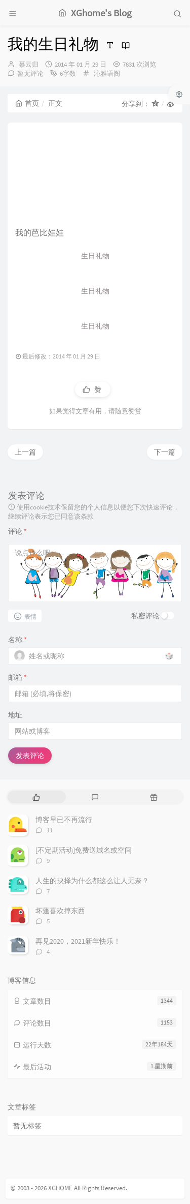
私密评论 (145, 615)
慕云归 (29, 64)
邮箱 (17, 677)
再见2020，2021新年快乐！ (78, 941)
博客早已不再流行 (63, 819)
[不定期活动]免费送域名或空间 (83, 850)
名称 (17, 639)
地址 (15, 714)
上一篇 (25, 452)
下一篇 (164, 452)
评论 (17, 531)
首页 (27, 103)
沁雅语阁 (107, 73)
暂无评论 (30, 73)
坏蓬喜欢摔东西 (60, 910)
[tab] (36, 797)
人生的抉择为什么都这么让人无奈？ (92, 880)
